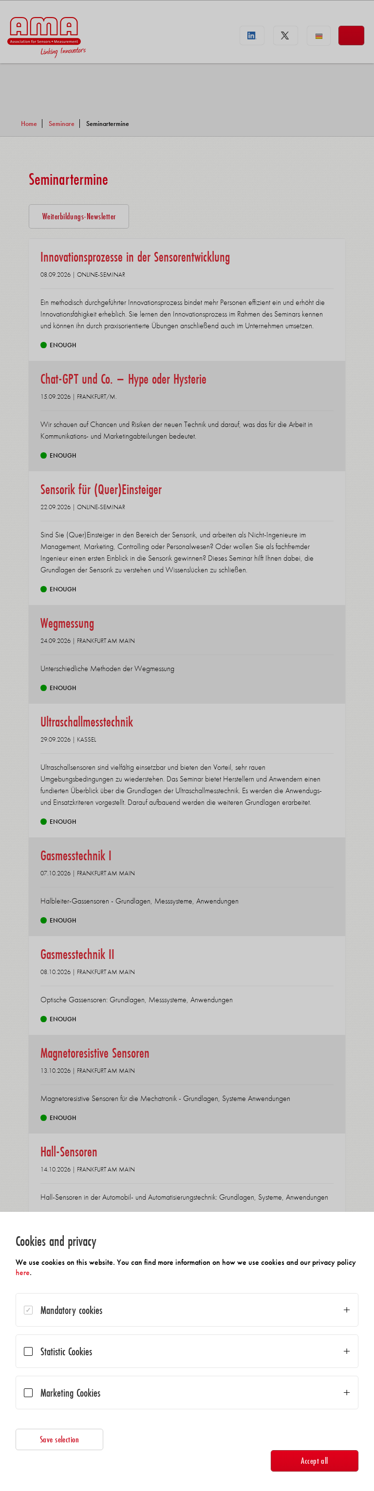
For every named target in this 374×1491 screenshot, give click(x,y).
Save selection (59, 1439)
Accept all (314, 1461)
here (23, 1272)
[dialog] (187, 1351)
